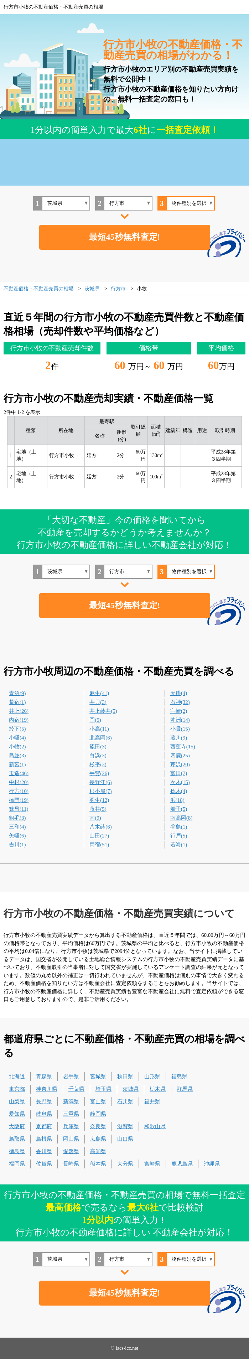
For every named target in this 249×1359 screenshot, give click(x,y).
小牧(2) (17, 746)
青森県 (44, 1076)
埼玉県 (103, 1089)
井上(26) (18, 711)
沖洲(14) (180, 720)
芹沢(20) (180, 764)
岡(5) (95, 720)
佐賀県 (44, 1164)
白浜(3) (98, 755)
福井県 (152, 1101)
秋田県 (125, 1076)
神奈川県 (46, 1089)
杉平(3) (98, 764)
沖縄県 (212, 1164)
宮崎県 (152, 1164)
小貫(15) (180, 729)
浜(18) (177, 800)
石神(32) (180, 702)
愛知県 (17, 1114)
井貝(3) (98, 702)
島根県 (44, 1139)
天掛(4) (178, 693)
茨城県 (131, 1089)
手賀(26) (99, 773)
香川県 (44, 1151)
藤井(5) (98, 809)
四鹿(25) (180, 755)
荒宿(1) (17, 702)
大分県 (125, 1164)
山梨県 (17, 1101)
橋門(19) (18, 800)
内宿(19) (18, 720)
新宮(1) (17, 764)
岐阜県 (44, 1114)
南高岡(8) (181, 818)
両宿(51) (99, 844)
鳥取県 (17, 1139)
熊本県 (98, 1164)
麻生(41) (99, 693)
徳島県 (17, 1151)
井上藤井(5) (103, 711)
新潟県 (71, 1101)
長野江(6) (100, 782)
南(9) (95, 818)
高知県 (98, 1151)
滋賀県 (125, 1126)
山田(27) (99, 836)
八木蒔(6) (100, 827)
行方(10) (18, 791)
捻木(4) (178, 791)
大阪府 (17, 1126)
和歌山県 (155, 1126)
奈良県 (98, 1126)
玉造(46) (18, 773)
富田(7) (178, 773)
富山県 (98, 1101)
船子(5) (178, 809)
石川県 (125, 1101)
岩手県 (71, 1076)
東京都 (17, 1089)
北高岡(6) (100, 738)
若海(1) (178, 844)
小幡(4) (17, 738)
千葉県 (76, 1089)
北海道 (17, 1076)
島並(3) (17, 755)
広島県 (98, 1139)
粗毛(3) (17, 818)
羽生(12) (99, 800)
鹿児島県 (182, 1164)
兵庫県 (71, 1126)
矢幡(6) (17, 836)
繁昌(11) (18, 809)
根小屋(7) (100, 791)
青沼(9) (17, 693)
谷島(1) (178, 827)
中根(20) (18, 782)
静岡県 (98, 1114)
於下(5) (17, 729)
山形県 (152, 1076)
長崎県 (71, 1164)
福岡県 (17, 1164)
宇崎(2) (178, 711)
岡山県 (71, 1139)
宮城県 (98, 1076)
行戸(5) (178, 836)
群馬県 (185, 1089)
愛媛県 (71, 1151)
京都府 (44, 1126)
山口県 (125, 1139)
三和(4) (17, 827)
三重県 (71, 1114)
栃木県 (158, 1089)
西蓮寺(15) (182, 746)
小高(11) (99, 729)
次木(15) (180, 782)
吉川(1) (17, 844)
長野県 (44, 1101)
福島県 (179, 1076)
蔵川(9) (178, 738)
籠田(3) (98, 746)
